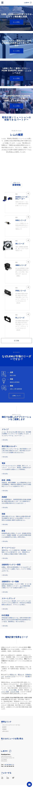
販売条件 (4, 727)
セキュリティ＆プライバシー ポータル (11, 724)
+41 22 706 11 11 (9, 764)
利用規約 (4, 729)
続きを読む (5, 440)
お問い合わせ (5, 731)
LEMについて (16, 395)
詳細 (16, 340)
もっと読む (16, 22)
